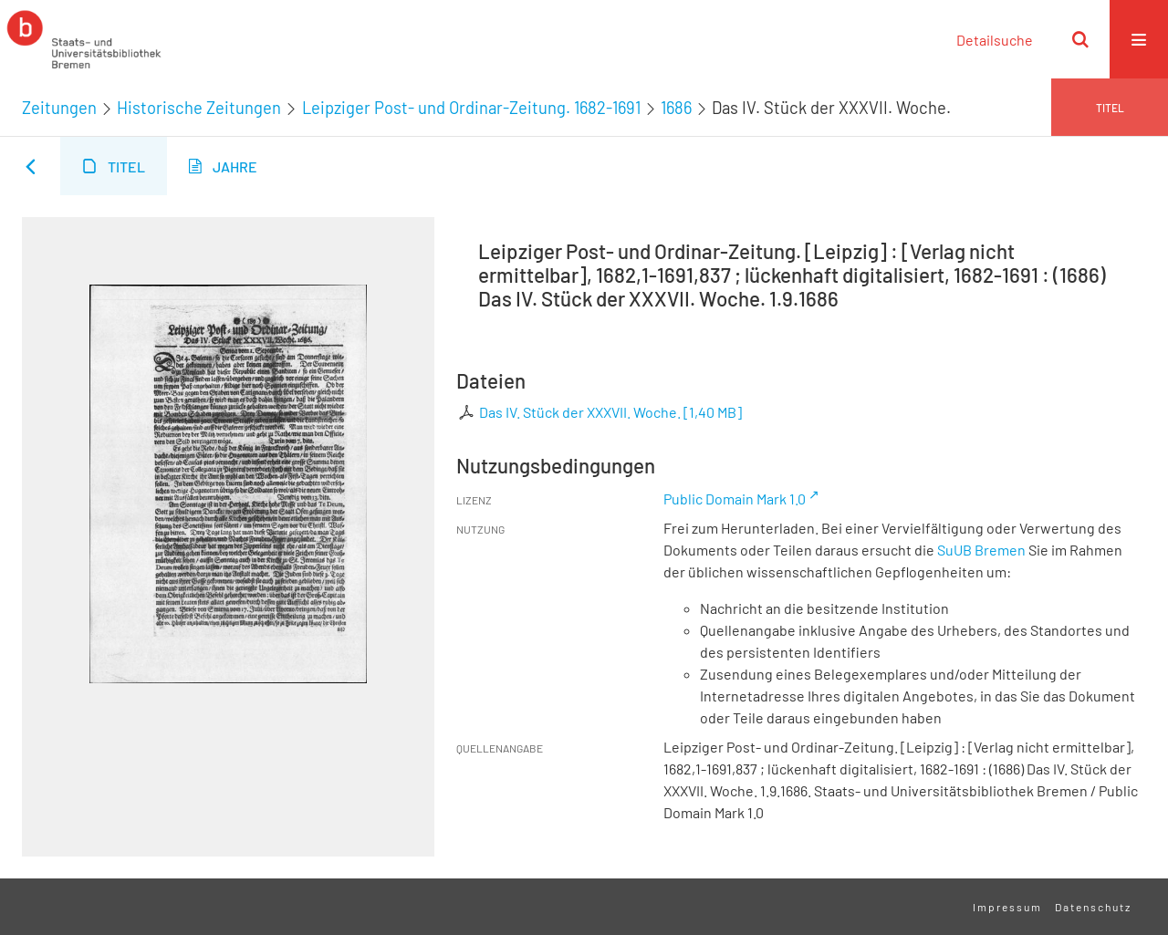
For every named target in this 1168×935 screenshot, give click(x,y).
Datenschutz (1093, 906)
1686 (676, 108)
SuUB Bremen (981, 549)
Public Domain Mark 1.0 (734, 498)
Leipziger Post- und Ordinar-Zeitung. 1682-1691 (471, 108)
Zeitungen (59, 108)
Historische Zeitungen (199, 108)
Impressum (1007, 906)
